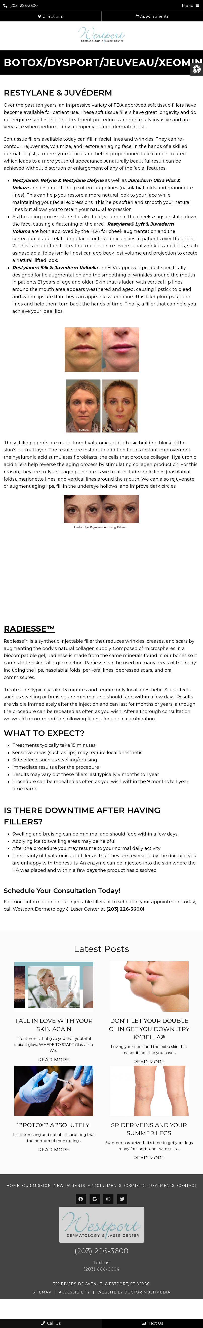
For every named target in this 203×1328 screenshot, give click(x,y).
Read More (53, 1060)
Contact (186, 1185)
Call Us (51, 1323)
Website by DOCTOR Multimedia (133, 1292)
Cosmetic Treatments (149, 1185)
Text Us (152, 1323)
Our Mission (36, 1185)
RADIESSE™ (29, 629)
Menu (187, 5)
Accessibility (74, 1292)
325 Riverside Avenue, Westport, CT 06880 (101, 1284)
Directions (50, 16)
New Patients (69, 1185)
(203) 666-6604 (102, 1269)
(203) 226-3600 (20, 5)
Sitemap (42, 1292)
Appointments (152, 16)
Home (13, 1185)
